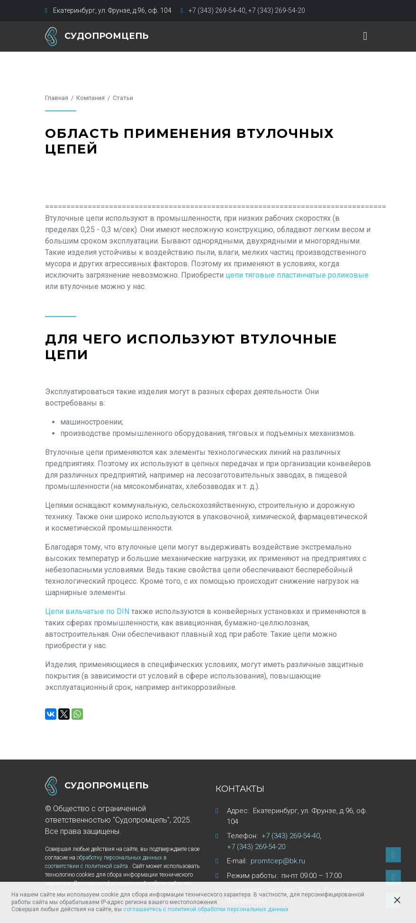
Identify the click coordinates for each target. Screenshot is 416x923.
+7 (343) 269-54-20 (276, 10)
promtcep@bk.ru (278, 861)
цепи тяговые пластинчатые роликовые (297, 275)
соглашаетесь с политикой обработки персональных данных (206, 909)
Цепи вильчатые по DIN (87, 611)
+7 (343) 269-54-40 (217, 10)
